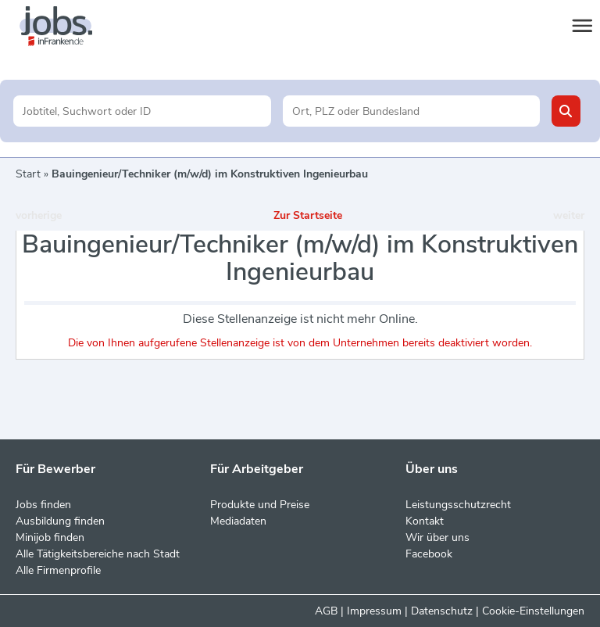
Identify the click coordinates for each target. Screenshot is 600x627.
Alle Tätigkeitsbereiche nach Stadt (98, 553)
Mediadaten (238, 521)
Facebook (428, 553)
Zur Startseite (307, 215)
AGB (326, 611)
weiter (568, 215)
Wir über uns (437, 537)
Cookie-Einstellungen (533, 611)
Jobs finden (43, 504)
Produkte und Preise (259, 504)
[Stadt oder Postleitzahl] (411, 111)
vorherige (39, 215)
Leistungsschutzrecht (458, 504)
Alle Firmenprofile (58, 570)
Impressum (374, 611)
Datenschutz (442, 611)
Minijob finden (50, 537)
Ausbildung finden (60, 521)
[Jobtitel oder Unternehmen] (141, 111)
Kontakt (424, 521)
